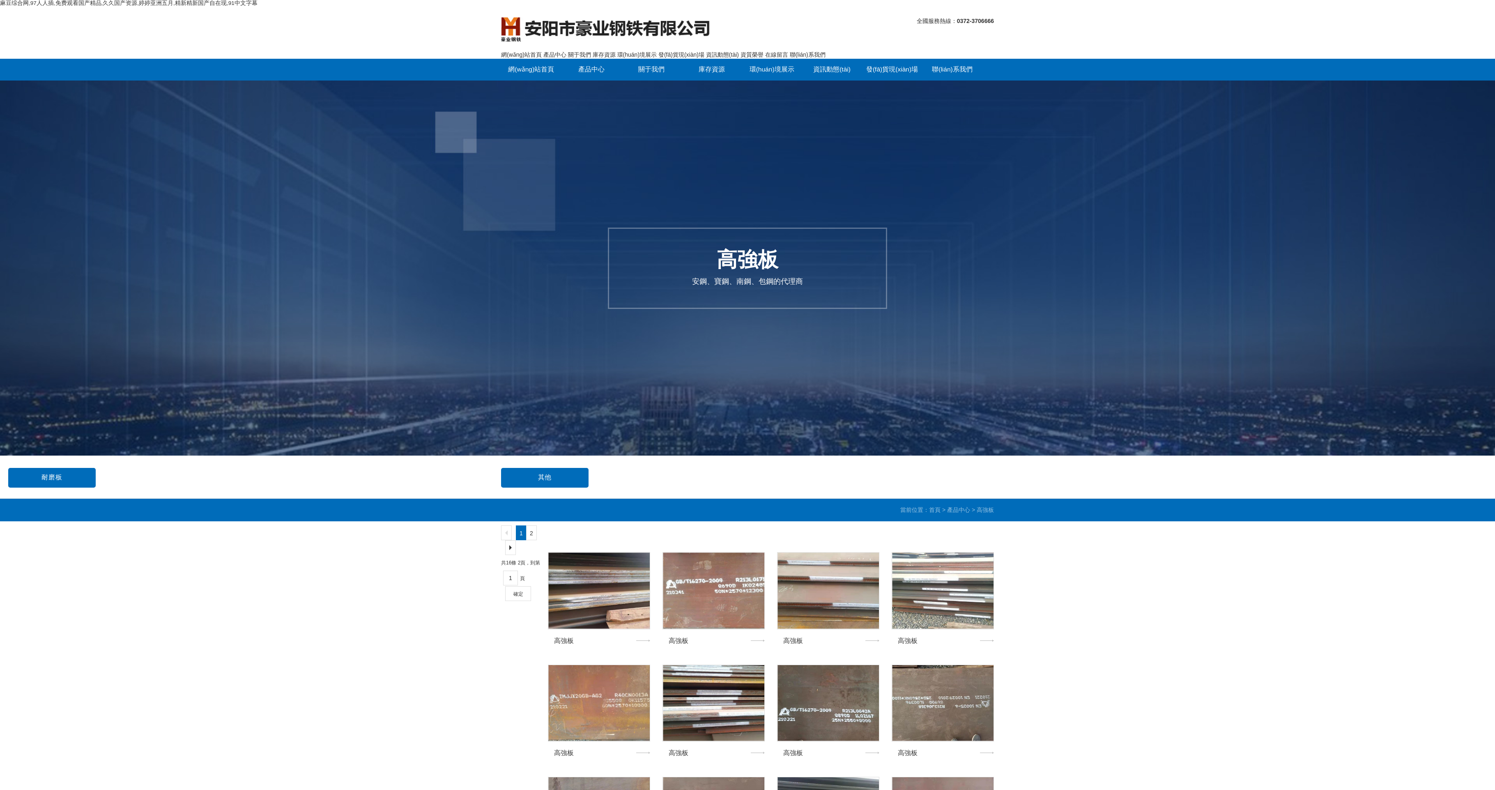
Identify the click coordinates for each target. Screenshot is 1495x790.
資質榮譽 (752, 48)
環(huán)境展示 (637, 48)
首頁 (935, 506)
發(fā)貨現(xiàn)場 (681, 48)
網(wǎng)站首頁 (521, 48)
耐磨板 (1027, 472)
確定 (518, 591)
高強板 (534, 472)
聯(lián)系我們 (808, 48)
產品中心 (554, 48)
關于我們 (579, 48)
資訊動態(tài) (722, 48)
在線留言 (776, 48)
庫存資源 (604, 48)
